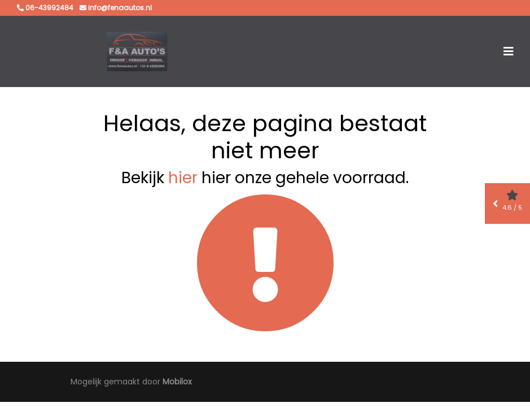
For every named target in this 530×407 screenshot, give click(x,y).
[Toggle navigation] (508, 51)
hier (183, 178)
